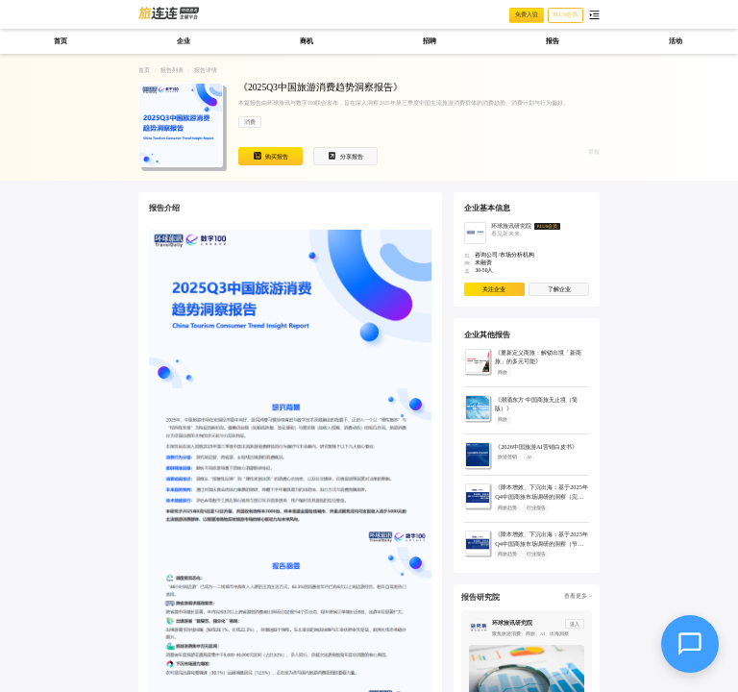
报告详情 (205, 70)
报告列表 (172, 70)
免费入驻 (526, 14)
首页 (144, 70)
